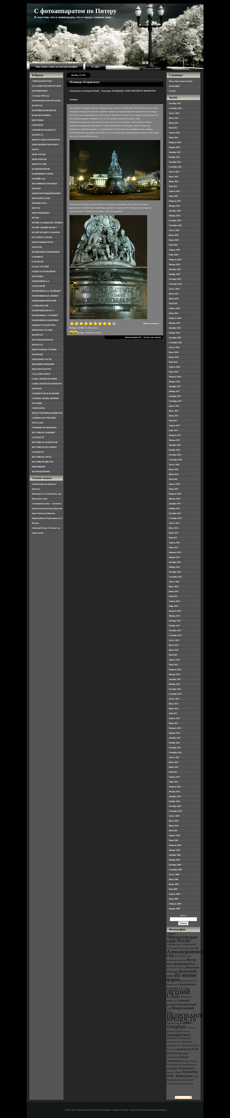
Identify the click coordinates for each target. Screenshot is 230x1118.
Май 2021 (173, 186)
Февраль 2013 (175, 669)
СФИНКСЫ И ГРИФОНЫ (44, 418)
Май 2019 (173, 303)
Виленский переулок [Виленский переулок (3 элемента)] (176, 968)
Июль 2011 (173, 762)
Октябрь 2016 (175, 455)
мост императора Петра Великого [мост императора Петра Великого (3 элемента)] (181, 1065)
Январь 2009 (174, 909)
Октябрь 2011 (175, 748)
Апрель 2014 (174, 601)
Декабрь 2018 (175, 328)
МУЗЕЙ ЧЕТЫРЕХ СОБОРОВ (46, 232)
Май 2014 (173, 596)
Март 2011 (173, 782)
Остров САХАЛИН (40, 266)
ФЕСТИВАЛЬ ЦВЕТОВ (42, 462)
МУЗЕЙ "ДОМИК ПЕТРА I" (45, 227)
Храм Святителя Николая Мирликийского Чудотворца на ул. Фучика (47, 518)
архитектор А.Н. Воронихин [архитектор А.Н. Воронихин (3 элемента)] (179, 1042)
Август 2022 (174, 113)
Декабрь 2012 (175, 679)
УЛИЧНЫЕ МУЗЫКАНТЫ (44, 428)
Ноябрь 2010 (174, 801)
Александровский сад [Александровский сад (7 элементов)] (185, 953)
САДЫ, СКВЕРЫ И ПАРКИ (44, 379)
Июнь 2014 (174, 591)
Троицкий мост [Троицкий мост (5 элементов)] (179, 1035)
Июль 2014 (174, 586)
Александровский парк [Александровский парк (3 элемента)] (189, 948)
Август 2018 (174, 347)
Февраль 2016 (175, 494)
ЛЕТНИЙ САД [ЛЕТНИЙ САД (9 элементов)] (178, 994)
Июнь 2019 (174, 299)
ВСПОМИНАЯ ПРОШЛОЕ (44, 110)
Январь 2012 (174, 733)
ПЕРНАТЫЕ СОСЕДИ (42, 330)
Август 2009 (174, 874)
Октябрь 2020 (175, 220)
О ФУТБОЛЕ (38, 262)
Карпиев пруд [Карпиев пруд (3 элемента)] (173, 984)
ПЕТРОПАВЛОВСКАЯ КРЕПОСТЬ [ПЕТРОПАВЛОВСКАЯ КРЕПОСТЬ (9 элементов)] (196, 1017)
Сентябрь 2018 (175, 342)
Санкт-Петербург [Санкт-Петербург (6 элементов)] (180, 1024)
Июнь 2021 (174, 181)
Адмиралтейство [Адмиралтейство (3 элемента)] (188, 944)
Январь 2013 (174, 674)
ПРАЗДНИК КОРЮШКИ (43, 364)
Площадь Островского (85, 82)
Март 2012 (173, 723)
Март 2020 (173, 255)
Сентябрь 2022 (175, 108)
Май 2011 (173, 772)
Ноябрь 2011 (174, 743)
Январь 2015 (174, 557)
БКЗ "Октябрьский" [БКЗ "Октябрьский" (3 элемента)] (182, 956)
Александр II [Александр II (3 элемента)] (172, 948)
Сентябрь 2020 (175, 225)
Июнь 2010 (174, 826)
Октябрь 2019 (175, 279)
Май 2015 (173, 538)
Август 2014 (174, 582)
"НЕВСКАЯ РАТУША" (42, 81)
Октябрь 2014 (175, 572)
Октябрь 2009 (175, 865)
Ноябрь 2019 (174, 274)
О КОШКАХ (37, 257)
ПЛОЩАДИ (37, 354)
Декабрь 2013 (175, 621)
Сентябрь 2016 (175, 460)
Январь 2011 (174, 791)
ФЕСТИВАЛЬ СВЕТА (42, 457)
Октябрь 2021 (175, 162)
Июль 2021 (174, 176)
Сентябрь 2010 (175, 811)
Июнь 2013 (174, 650)
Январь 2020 (174, 264)
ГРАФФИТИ (37, 125)
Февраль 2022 (175, 142)
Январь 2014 (174, 616)
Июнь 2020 (174, 240)
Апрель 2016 (174, 484)
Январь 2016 (174, 499)
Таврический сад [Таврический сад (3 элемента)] (182, 1031)
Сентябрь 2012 (175, 694)
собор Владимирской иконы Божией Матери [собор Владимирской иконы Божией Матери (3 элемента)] (182, 1080)
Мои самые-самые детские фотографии (56, 66)
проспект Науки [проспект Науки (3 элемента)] (174, 1072)
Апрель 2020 (174, 250)
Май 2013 (173, 655)
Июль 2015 (174, 528)
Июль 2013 (174, 645)
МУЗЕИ (35, 218)
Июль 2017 (174, 411)
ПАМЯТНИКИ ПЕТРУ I (43, 310)
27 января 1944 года (40, 96)
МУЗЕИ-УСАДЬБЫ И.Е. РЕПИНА (47, 223)
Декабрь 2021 (175, 152)
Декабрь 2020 (175, 211)
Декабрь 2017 (175, 386)
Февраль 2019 (175, 318)
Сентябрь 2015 (175, 518)
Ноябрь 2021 (174, 157)
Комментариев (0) (133, 337)
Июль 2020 (174, 235)
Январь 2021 (174, 206)
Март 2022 (173, 137)
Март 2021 (173, 196)
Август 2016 (174, 464)
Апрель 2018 (174, 367)
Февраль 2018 (175, 377)
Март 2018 (173, 372)
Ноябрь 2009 (174, 860)
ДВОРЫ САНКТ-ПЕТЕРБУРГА (46, 140)
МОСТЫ (36, 208)
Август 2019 (174, 289)
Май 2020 (173, 245)
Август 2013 (174, 640)
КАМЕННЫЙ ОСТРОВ (42, 174)
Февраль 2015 (175, 552)
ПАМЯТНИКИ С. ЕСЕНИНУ (45, 315)
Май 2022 (173, 128)
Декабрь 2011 (175, 738)
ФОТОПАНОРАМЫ (41, 471)
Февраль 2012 (175, 728)
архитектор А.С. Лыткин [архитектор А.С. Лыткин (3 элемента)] (178, 1045)
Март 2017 (173, 430)
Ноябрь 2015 (174, 508)
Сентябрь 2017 (175, 401)
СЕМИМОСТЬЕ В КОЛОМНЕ (45, 393)
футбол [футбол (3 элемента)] (190, 1083)
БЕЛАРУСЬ (37, 105)
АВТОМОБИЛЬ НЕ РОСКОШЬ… (47, 101)
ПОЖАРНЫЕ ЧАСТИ (42, 359)
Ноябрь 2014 (174, 567)
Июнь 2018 (174, 357)
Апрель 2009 (174, 894)
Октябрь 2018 (175, 338)
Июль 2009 (174, 879)
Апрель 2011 (174, 777)
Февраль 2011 (175, 787)
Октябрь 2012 (175, 689)
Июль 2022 (174, 118)
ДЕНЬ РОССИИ (39, 164)
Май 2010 (173, 830)
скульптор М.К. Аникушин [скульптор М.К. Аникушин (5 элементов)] (182, 1074)
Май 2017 (173, 421)
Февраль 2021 (175, 201)
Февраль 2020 (175, 259)
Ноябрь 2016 (174, 450)
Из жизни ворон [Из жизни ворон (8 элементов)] (181, 977)
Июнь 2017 (174, 416)
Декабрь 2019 (175, 269)
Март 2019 (173, 313)
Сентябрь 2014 (175, 577)
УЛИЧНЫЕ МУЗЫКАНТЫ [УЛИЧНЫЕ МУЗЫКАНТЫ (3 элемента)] (179, 1038)
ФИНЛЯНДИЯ (38, 467)
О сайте (95, 66)
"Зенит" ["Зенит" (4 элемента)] (172, 933)
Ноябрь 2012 (174, 684)
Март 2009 (173, 899)
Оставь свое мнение (152, 337)
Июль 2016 (174, 469)
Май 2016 (173, 479)
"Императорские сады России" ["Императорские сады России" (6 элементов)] (182, 939)
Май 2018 (173, 362)
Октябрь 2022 (175, 103)
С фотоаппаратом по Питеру (75, 10)
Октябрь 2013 (175, 630)
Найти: (183, 915)
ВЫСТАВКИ (37, 120)
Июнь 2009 (174, 884)
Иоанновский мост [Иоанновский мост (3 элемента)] (188, 981)
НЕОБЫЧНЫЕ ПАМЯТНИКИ (46, 252)
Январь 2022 (174, 147)
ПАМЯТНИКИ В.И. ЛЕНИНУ (45, 296)
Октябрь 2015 (175, 513)
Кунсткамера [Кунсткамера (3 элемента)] (184, 988)
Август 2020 (174, 230)
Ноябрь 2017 (174, 391)
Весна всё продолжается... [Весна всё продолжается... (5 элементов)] (182, 962)
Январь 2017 (174, 440)
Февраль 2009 (175, 904)
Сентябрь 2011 (175, 752)
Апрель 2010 (174, 835)
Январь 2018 (174, 381)
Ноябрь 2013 (174, 625)
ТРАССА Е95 (37, 423)
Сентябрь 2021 (175, 167)
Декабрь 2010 (175, 796)
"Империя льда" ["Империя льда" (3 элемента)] (174, 944)
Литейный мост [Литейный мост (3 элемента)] (186, 997)
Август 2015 (174, 523)
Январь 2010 (174, 850)
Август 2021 (174, 172)
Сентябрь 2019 (175, 284)
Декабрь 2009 (175, 855)
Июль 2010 (174, 821)
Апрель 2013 (174, 660)
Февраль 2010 (175, 845)
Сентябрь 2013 (175, 635)
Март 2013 (173, 665)
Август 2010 (174, 816)
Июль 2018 (174, 352)
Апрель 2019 (174, 308)
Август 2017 (174, 406)
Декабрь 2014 (175, 562)
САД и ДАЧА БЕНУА (41, 374)
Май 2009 (173, 889)
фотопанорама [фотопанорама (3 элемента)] (180, 1083)
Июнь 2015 (174, 533)
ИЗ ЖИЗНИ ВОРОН (41, 169)
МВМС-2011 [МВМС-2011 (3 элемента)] (172, 1001)
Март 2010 (173, 840)
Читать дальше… (151, 323)
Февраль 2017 (175, 435)
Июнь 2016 (174, 474)
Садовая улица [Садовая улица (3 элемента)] (173, 1023)
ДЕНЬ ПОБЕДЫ (39, 159)
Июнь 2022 (174, 123)
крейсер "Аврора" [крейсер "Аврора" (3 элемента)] (190, 1061)
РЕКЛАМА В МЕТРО (41, 369)
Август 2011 (174, 757)
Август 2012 (174, 699)
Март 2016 (173, 489)
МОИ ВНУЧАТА (39, 203)
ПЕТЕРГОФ (37, 335)
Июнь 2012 (174, 708)
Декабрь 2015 (175, 503)
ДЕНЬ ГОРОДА (39, 154)
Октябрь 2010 (175, 806)
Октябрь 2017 (175, 396)
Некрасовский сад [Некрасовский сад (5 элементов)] (180, 1010)
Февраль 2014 (175, 611)
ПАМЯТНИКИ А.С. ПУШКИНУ (46, 291)
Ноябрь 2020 (174, 216)
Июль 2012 (174, 704)
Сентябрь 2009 (175, 870)
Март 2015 (173, 547)
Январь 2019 (174, 323)
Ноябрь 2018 (174, 333)
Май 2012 (173, 713)
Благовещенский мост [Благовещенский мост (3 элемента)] (176, 960)
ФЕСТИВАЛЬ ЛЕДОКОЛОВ (45, 442)
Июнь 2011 (173, 767)
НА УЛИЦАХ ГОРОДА (42, 237)
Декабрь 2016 (175, 445)
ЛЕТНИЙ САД (38, 179)
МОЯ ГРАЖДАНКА (41, 213)
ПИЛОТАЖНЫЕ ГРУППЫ (44, 349)
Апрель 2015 (174, 543)
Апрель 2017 (174, 425)
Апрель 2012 (174, 718)
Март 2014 (173, 606)
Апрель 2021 (174, 191)
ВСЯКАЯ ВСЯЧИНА (41, 115)
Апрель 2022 (174, 133)
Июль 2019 (174, 294)
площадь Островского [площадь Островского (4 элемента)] (181, 1068)
